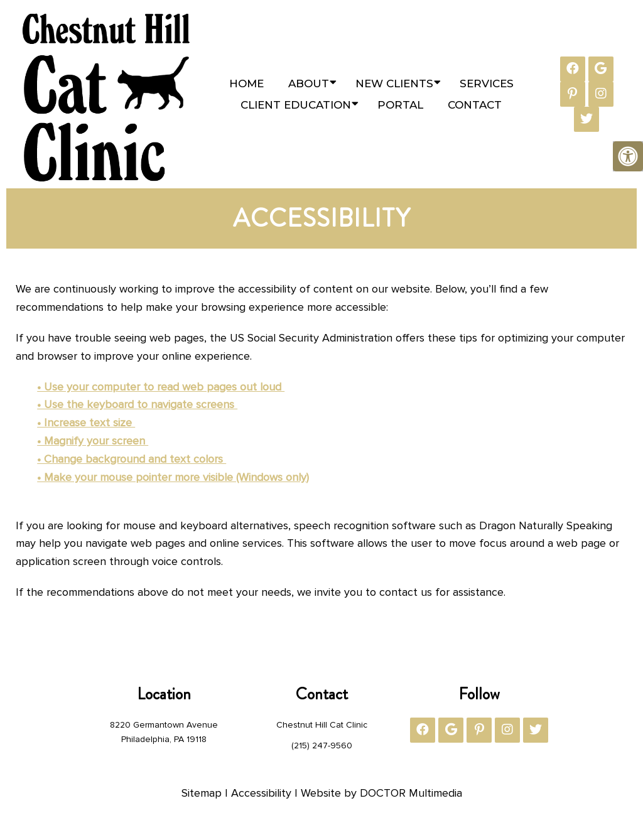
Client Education (295, 105)
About (308, 83)
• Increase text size (86, 422)
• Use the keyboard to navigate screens (137, 404)
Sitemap (201, 793)
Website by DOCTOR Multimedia (381, 793)
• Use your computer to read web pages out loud (160, 387)
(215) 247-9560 (321, 745)
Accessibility (261, 793)
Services (487, 83)
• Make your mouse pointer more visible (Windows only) (173, 477)
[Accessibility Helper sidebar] (628, 156)
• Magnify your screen (92, 441)
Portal (400, 105)
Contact (475, 105)
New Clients (394, 83)
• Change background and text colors (131, 459)
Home (246, 83)
